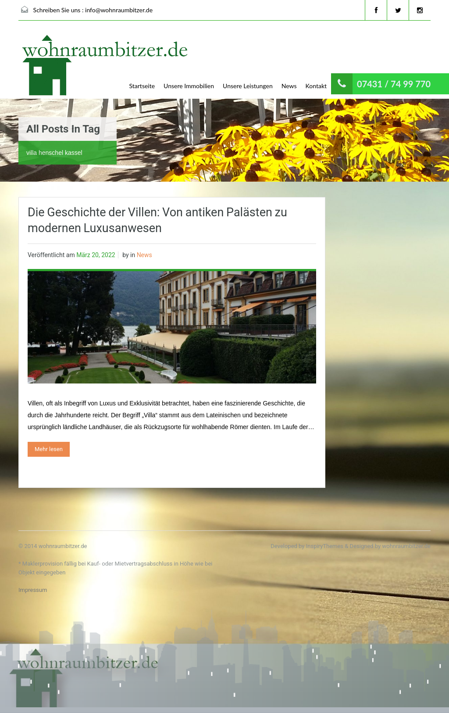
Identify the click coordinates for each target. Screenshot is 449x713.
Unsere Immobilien (189, 86)
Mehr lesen (49, 449)
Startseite (142, 86)
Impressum (32, 590)
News (289, 86)
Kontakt (316, 86)
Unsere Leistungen (248, 86)
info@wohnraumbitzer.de (119, 10)
